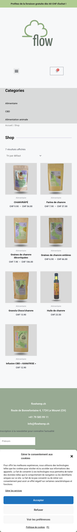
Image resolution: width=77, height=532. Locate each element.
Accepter (38, 500)
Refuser (38, 509)
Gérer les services (13, 490)
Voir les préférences (38, 519)
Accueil (8, 125)
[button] (71, 456)
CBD (7, 111)
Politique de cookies (35, 527)
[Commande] (23, 155)
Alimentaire (11, 103)
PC (48, 527)
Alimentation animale (16, 119)
